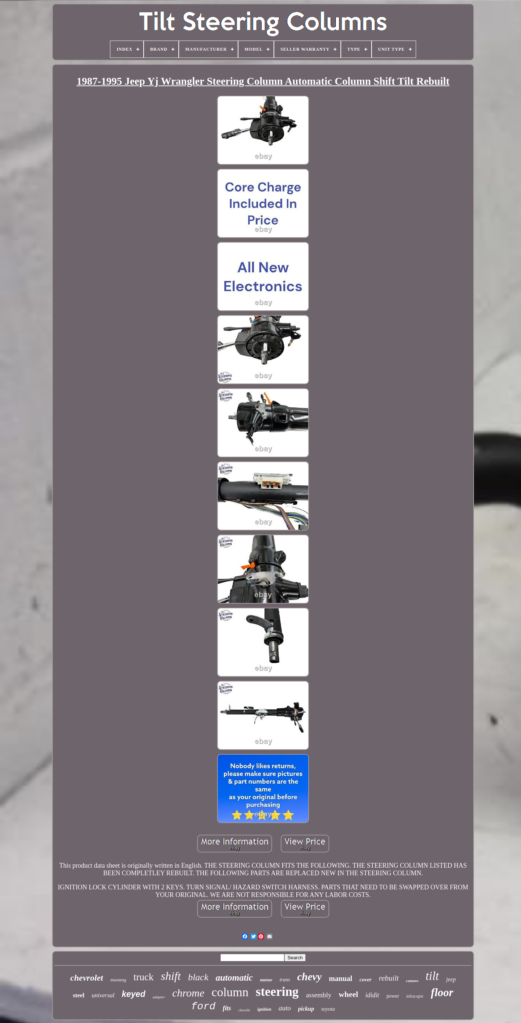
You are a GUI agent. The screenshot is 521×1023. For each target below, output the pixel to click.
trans (285, 979)
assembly (318, 995)
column (230, 992)
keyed (133, 994)
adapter (159, 997)
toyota (328, 1009)
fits (227, 1008)
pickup (306, 1009)
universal (103, 995)
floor (442, 992)
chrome (188, 993)
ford (203, 1006)
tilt (432, 975)
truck (143, 977)
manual (340, 978)
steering (277, 992)
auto (285, 1008)
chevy (309, 976)
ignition (264, 1009)
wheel (348, 994)
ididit (372, 995)
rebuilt (389, 978)
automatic (234, 977)
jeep (451, 979)
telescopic (415, 996)
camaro (412, 980)
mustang (118, 979)
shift (171, 975)
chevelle (244, 1010)
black (198, 977)
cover (366, 979)
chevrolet (86, 977)
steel (78, 995)
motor (266, 979)
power (392, 996)
